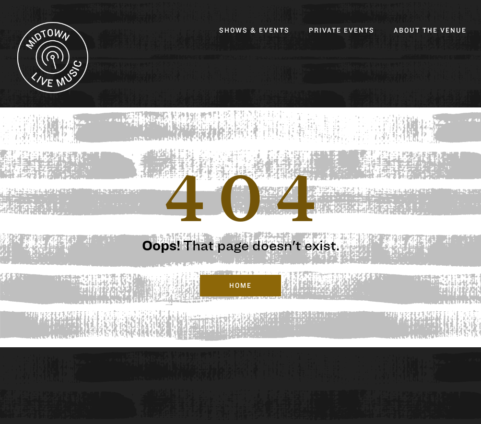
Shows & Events (254, 30)
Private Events (342, 30)
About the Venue (430, 30)
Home (240, 286)
